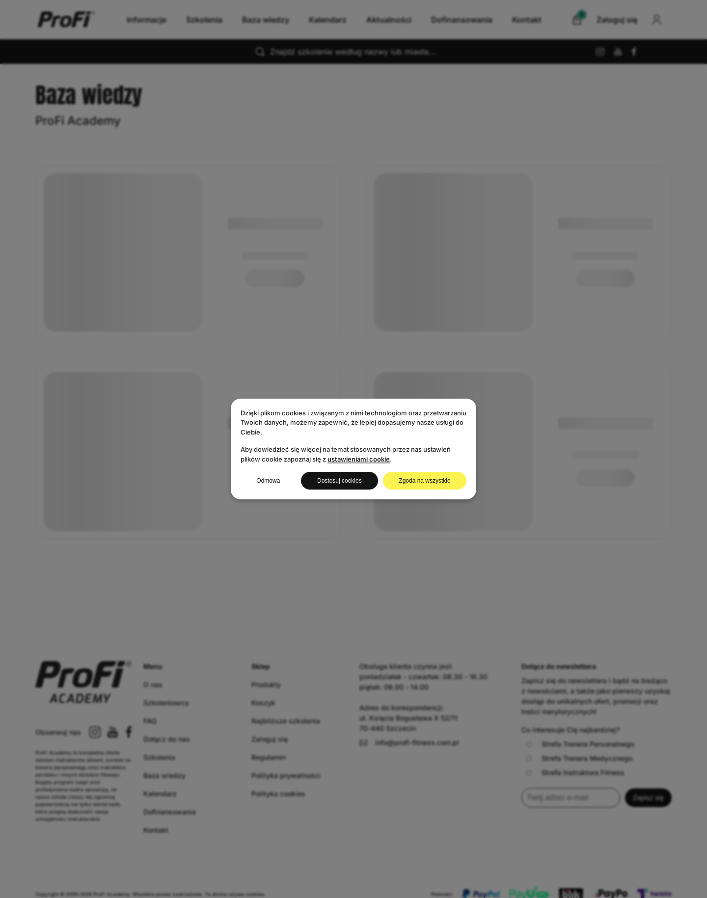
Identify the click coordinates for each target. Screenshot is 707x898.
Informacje (146, 20)
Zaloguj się (269, 739)
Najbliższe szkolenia (285, 721)
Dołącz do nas (166, 739)
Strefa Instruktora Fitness (575, 772)
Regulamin (268, 757)
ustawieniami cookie (358, 459)
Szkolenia (204, 20)
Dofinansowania (461, 20)
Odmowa (268, 480)
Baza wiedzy (265, 20)
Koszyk (263, 702)
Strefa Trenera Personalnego (580, 744)
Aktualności (388, 20)
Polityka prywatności (286, 775)
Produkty (266, 684)
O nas (153, 684)
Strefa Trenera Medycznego (579, 758)
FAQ (150, 721)
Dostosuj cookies (339, 480)
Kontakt (527, 20)
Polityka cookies (278, 793)
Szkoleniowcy (166, 702)
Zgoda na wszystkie (424, 480)
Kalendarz (328, 20)
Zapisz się (648, 798)
